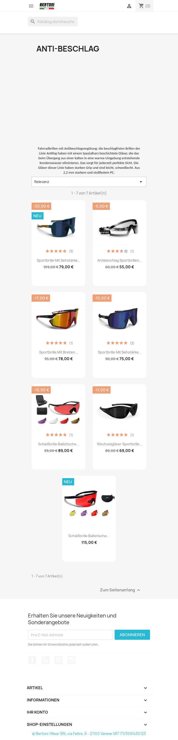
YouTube (58, 660)
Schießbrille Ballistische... (58, 444)
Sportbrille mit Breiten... (58, 352)
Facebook (32, 660)
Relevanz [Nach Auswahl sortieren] (89, 182)
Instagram (71, 660)
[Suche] (53, 21)
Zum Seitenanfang (120, 590)
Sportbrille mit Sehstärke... (58, 260)
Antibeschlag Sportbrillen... (119, 260)
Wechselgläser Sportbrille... (119, 444)
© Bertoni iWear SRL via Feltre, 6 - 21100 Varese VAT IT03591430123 (89, 733)
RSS (45, 660)
